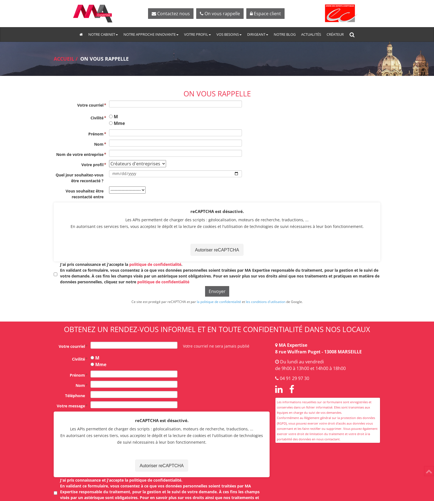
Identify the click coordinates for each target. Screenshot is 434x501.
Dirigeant (257, 34)
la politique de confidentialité (219, 301)
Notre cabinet (103, 34)
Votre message (71, 405)
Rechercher (353, 34)
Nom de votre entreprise (80, 154)
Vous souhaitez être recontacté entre (85, 193)
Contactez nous (171, 14)
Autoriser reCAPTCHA (217, 250)
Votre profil (197, 34)
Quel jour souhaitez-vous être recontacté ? (80, 177)
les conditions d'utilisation (265, 301)
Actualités (311, 34)
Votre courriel (90, 105)
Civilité (97, 117)
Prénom (96, 134)
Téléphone (75, 395)
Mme (119, 123)
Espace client (265, 14)
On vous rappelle (220, 14)
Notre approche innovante (151, 34)
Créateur (335, 34)
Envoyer (217, 291)
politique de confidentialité (155, 264)
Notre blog (285, 34)
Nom (99, 144)
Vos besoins (229, 34)
